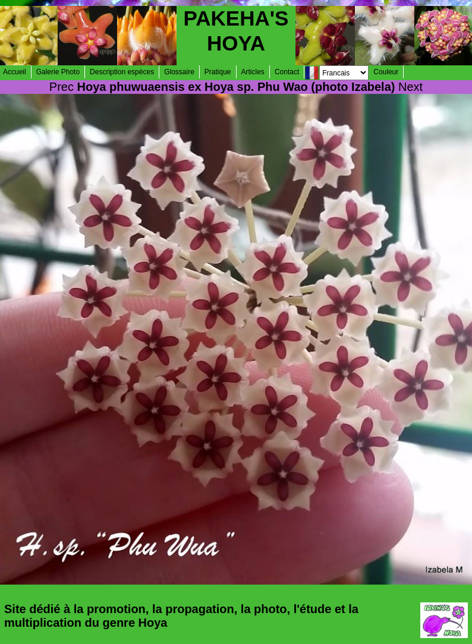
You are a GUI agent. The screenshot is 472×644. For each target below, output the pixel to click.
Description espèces (122, 72)
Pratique (217, 72)
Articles (253, 72)
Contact (287, 72)
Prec (61, 86)
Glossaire (179, 72)
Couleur (385, 72)
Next (410, 86)
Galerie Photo (58, 72)
